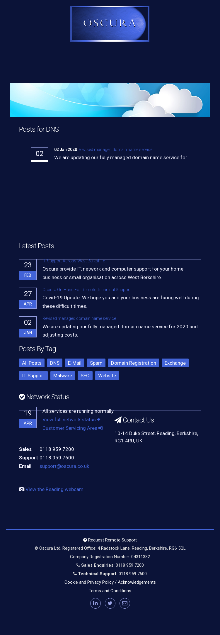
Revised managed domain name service (115, 149)
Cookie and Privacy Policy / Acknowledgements (110, 582)
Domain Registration (133, 363)
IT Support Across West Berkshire (73, 261)
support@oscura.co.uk (64, 466)
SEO (85, 375)
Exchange (175, 363)
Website (107, 375)
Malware (62, 375)
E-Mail (74, 363)
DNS (54, 363)
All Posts (32, 363)
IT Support (33, 375)
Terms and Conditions (110, 590)
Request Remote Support (110, 540)
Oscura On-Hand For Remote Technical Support (86, 289)
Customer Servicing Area (72, 428)
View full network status (71, 419)
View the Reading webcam (54, 489)
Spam (96, 363)
